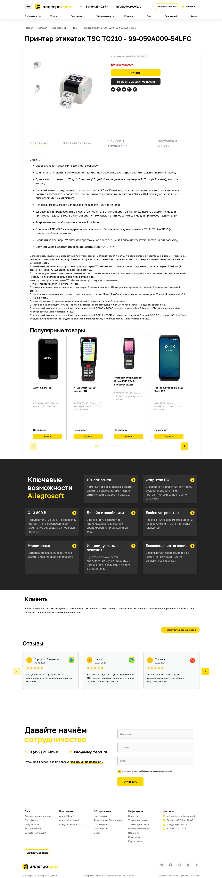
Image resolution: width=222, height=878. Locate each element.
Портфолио (31, 820)
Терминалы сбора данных (109, 820)
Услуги (53, 16)
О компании (31, 16)
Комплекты (100, 815)
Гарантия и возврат (139, 828)
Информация (135, 811)
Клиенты (128, 16)
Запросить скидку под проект (135, 81)
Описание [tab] (38, 143)
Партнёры (134, 837)
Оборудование (103, 16)
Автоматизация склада (38, 815)
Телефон (125, 747)
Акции (194, 16)
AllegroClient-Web (69, 820)
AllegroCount (32, 824)
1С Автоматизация (35, 832)
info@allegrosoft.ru (128, 6)
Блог (149, 16)
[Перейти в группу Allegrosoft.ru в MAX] (170, 864)
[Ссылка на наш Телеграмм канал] (81, 6)
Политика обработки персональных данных (179, 875)
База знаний (171, 16)
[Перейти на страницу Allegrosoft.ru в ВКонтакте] (179, 864)
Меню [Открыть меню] (28, 6)
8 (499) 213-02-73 (96, 6)
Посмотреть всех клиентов (180, 629)
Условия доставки (138, 824)
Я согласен (147, 771)
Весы (97, 832)
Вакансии (133, 832)
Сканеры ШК (101, 828)
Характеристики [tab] (77, 143)
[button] (37, 57)
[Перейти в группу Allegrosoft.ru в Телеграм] (161, 864)
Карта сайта (135, 841)
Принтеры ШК (102, 824)
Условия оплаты (137, 820)
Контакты (168, 811)
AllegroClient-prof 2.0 (71, 824)
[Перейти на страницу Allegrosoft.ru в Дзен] (196, 864)
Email (123, 760)
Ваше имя (125, 734)
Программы (76, 16)
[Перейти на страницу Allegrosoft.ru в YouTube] (188, 864)
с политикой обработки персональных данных (152, 771)
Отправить (130, 781)
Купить (135, 72)
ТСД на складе (33, 828)
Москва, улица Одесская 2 (86, 761)
